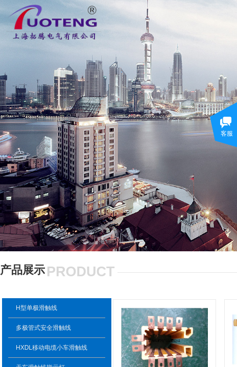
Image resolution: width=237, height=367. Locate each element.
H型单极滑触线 (36, 307)
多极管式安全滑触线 (43, 327)
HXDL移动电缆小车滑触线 (51, 347)
